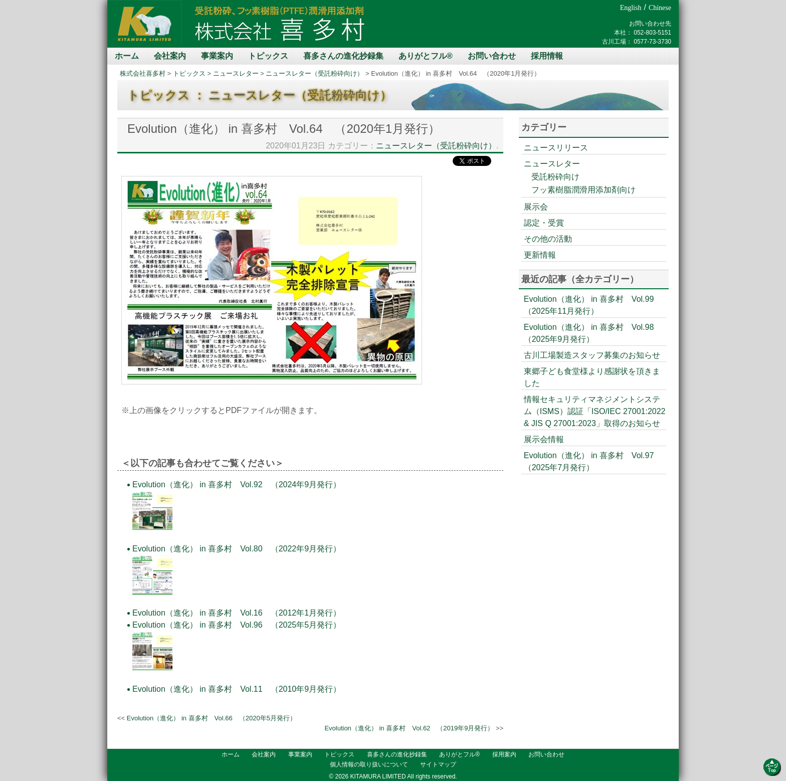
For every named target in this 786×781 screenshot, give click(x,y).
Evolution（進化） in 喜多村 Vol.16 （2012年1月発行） (236, 613)
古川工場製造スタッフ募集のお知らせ (592, 355)
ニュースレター (236, 73)
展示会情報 (544, 439)
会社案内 (170, 56)
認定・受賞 (544, 223)
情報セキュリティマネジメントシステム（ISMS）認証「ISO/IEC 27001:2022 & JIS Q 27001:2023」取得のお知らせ (595, 411)
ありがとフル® (426, 56)
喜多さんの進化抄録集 (343, 56)
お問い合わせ (492, 56)
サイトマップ (438, 764)
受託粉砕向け (555, 176)
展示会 (536, 207)
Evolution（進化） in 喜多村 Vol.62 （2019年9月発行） (409, 728)
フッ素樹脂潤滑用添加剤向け (583, 189)
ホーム (127, 56)
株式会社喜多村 (142, 73)
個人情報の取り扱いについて (369, 764)
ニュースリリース (556, 147)
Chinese (660, 8)
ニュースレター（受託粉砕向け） (314, 73)
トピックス (268, 56)
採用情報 (547, 56)
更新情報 (540, 255)
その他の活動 (548, 239)
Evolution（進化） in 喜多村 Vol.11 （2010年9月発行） (236, 689)
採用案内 (504, 754)
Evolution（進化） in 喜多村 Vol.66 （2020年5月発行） (211, 718)
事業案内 (217, 56)
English (631, 8)
